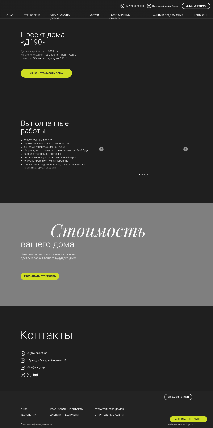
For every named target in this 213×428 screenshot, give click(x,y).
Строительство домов (109, 409)
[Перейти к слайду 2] (142, 174)
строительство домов (60, 16)
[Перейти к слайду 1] (139, 174)
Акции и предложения (65, 414)
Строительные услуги (109, 414)
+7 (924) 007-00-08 (37, 353)
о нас (10, 15)
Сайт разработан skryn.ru (180, 424)
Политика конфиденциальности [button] (36, 424)
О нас (24, 409)
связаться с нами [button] (196, 6)
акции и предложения (168, 15)
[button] (188, 419)
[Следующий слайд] (185, 149)
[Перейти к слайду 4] (147, 174)
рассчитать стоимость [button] (40, 276)
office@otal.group (36, 367)
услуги (94, 15)
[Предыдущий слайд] (101, 149)
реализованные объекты (119, 16)
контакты (200, 15)
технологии (32, 15)
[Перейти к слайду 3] (144, 174)
